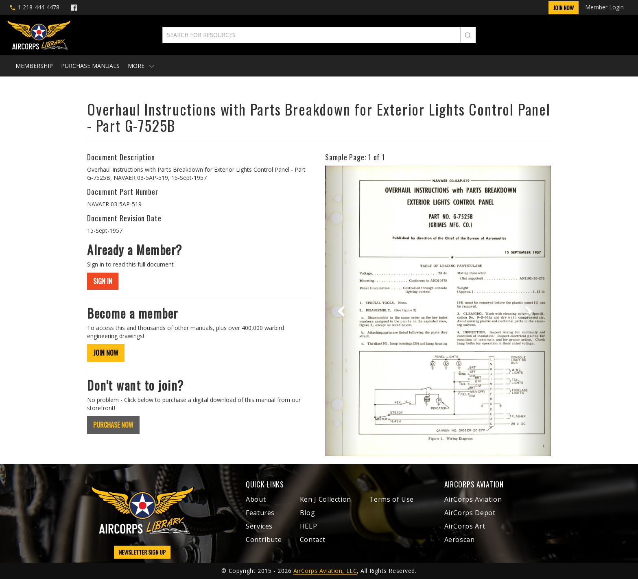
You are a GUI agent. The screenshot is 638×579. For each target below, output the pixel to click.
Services (259, 526)
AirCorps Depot (470, 512)
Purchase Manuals (90, 66)
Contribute (264, 539)
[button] (342, 311)
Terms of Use (391, 499)
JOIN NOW (105, 353)
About (256, 499)
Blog (307, 512)
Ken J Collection (325, 499)
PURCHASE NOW (113, 425)
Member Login (604, 7)
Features (260, 512)
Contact (312, 539)
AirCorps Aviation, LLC (325, 571)
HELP (308, 526)
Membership (34, 66)
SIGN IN (102, 281)
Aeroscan (459, 539)
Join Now (563, 7)
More (141, 66)
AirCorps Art (464, 526)
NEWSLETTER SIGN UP (142, 552)
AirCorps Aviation (473, 499)
